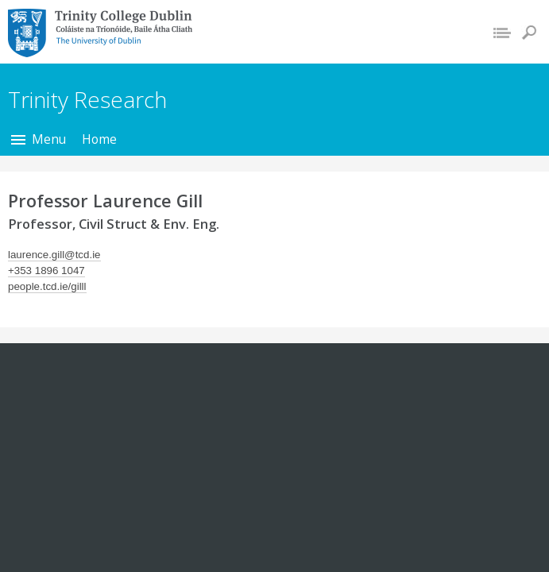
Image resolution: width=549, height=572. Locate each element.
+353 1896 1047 (46, 270)
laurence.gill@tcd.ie (54, 255)
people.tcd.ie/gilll (47, 286)
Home (99, 139)
